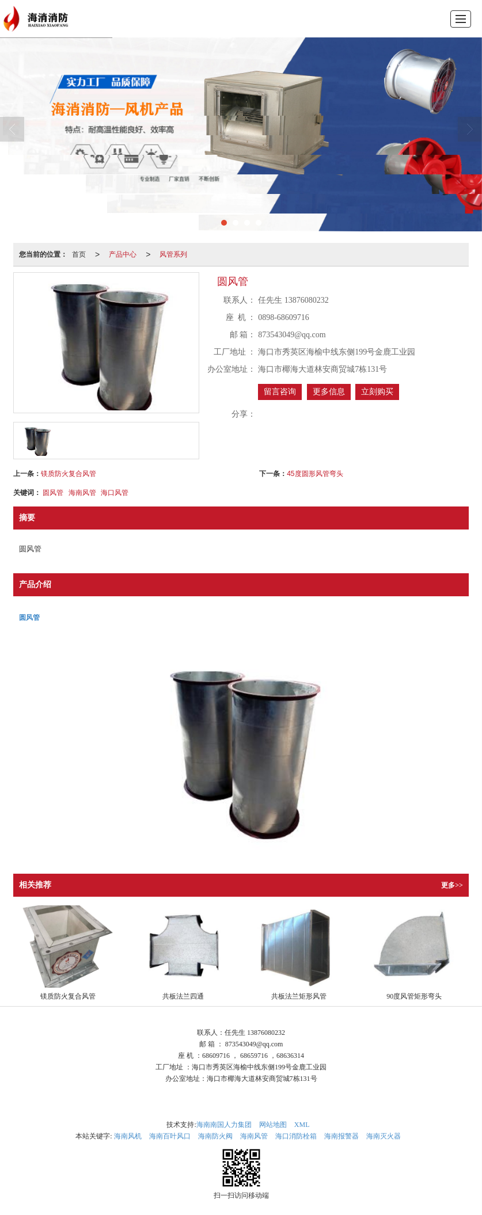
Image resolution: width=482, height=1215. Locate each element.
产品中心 (122, 254)
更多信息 (329, 391)
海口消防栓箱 (296, 1136)
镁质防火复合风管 (68, 474)
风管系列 (173, 254)
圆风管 (53, 493)
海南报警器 (341, 1136)
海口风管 (114, 493)
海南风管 (82, 493)
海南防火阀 (215, 1136)
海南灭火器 (383, 1136)
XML (302, 1125)
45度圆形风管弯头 (315, 474)
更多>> (452, 885)
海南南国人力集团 (224, 1125)
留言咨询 (280, 391)
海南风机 (128, 1136)
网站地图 (273, 1125)
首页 (79, 254)
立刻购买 (377, 391)
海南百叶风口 (170, 1136)
